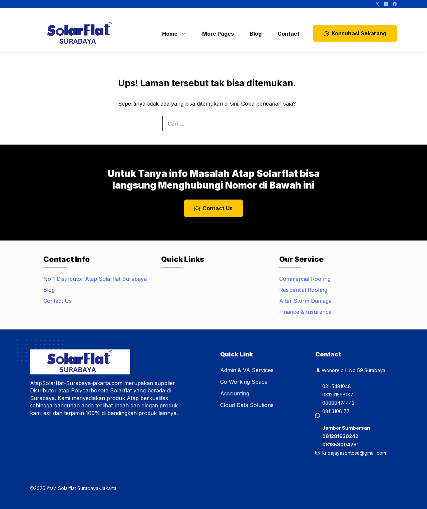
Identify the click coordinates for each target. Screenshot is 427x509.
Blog (256, 33)
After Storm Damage (305, 300)
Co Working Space (244, 381)
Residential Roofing (303, 289)
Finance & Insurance (305, 311)
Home (177, 33)
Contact (289, 33)
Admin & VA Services (247, 370)
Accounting (234, 393)
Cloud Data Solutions (247, 405)
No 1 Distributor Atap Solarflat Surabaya (95, 278)
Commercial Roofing (305, 278)
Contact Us (57, 300)
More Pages (218, 33)
